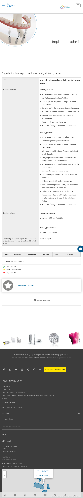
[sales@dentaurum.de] (15, 495)
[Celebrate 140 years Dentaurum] (65, 7)
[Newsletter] (55, 369)
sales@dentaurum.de (9, 460)
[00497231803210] (5, 495)
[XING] (28, 369)
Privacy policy (7, 389)
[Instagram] (10, 369)
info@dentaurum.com (9, 452)
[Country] (41, 413)
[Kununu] (34, 369)
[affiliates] (25, 495)
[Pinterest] (22, 369)
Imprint (5, 398)
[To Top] (75, 495)
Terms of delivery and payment (13, 393)
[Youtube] (16, 369)
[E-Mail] (40, 369)
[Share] (55, 495)
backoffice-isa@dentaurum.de (59, 358)
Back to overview (43, 300)
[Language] (45, 495)
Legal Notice (6, 386)
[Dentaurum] (8, 5)
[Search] (65, 495)
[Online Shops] (35, 495)
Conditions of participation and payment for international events (28, 395)
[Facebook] (4, 369)
